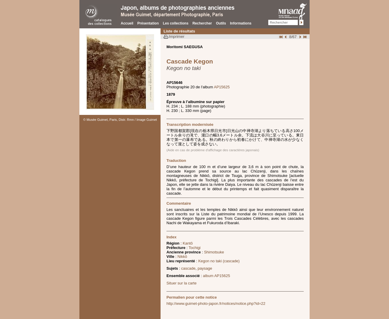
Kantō (188, 243)
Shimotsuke (214, 252)
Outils (221, 23)
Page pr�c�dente (286, 37)
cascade (188, 268)
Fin (305, 37)
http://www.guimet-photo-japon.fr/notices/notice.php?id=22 (215, 303)
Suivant (300, 37)
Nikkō (182, 256)
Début (281, 37)
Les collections (176, 23)
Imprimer (176, 36)
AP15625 (222, 87)
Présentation (148, 23)
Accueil (127, 23)
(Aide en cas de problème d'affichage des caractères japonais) (212, 150)
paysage (205, 268)
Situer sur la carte (181, 283)
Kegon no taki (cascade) (219, 261)
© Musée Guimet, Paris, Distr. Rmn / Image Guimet (120, 119)
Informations (240, 23)
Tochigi (194, 247)
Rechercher (202, 23)
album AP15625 (216, 276)
